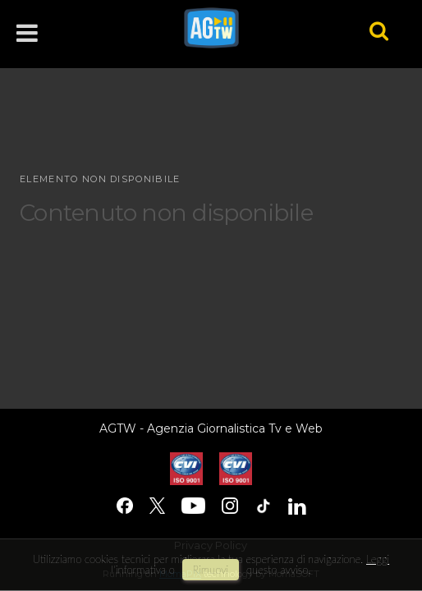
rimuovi (211, 569)
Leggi (377, 559)
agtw (254, 27)
